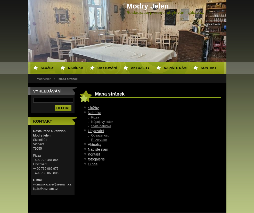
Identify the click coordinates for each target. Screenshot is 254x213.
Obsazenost (100, 135)
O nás (93, 164)
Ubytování (96, 131)
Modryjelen (44, 78)
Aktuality (95, 144)
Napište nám (98, 149)
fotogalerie (96, 159)
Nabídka (94, 113)
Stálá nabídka (101, 126)
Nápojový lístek (102, 122)
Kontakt (94, 154)
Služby (93, 108)
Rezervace (99, 140)
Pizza (95, 117)
